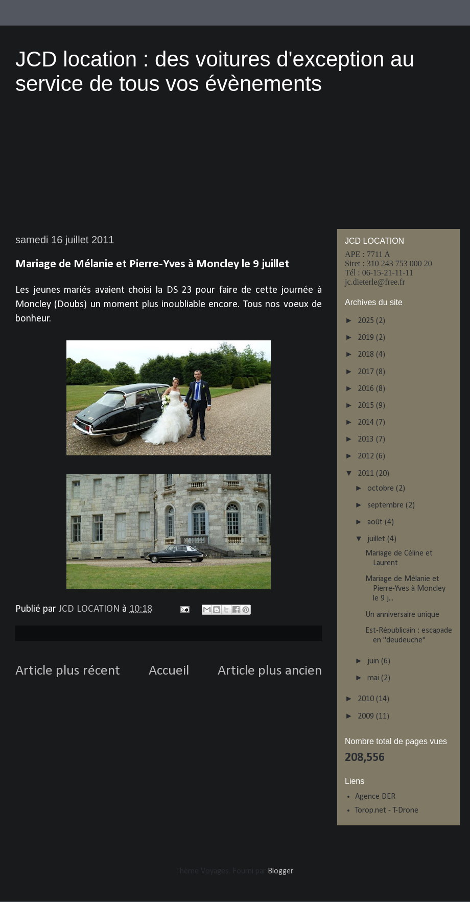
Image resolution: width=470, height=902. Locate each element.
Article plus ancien (270, 671)
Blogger (280, 871)
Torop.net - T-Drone (386, 810)
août (376, 522)
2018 (367, 355)
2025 (367, 321)
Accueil (169, 671)
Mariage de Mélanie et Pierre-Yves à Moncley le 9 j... (405, 589)
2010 (367, 699)
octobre (381, 488)
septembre (386, 505)
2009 (367, 716)
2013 (367, 439)
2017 (367, 372)
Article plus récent (67, 671)
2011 (367, 474)
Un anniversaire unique (402, 615)
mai (374, 678)
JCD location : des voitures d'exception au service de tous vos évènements (214, 71)
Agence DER (375, 797)
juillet (377, 539)
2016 (367, 389)
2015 (367, 406)
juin (374, 661)
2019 (367, 338)
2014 (367, 423)
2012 (367, 456)
